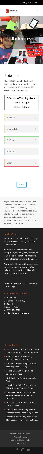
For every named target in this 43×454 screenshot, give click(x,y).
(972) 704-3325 (29, 2)
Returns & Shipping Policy (20, 440)
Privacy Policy (20, 443)
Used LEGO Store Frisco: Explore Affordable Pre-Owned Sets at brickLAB (20, 395)
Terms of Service (20, 437)
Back (21, 184)
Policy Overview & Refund (20, 434)
